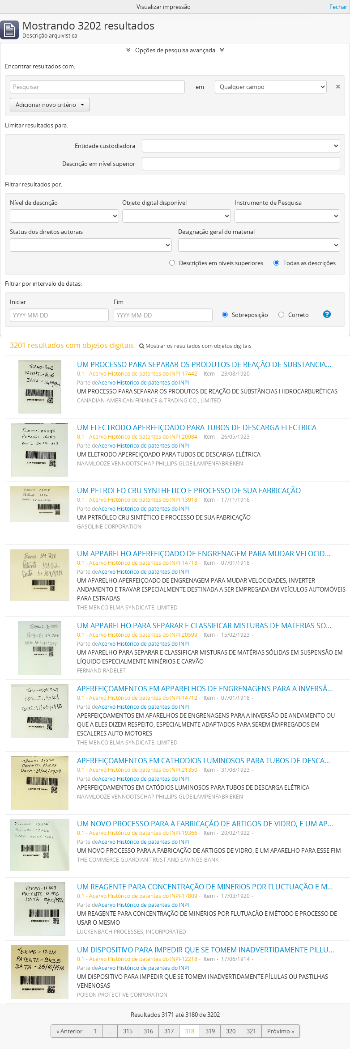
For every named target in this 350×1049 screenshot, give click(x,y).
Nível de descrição (34, 203)
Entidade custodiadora (105, 146)
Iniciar (18, 302)
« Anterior (69, 1031)
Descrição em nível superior (98, 164)
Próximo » (280, 1031)
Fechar (338, 7)
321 (251, 1031)
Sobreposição (245, 315)
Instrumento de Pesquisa (268, 203)
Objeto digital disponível (154, 203)
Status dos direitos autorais (46, 232)
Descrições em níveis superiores (216, 263)
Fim (119, 302)
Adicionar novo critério (50, 105)
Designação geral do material (216, 232)
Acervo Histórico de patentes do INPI (143, 382)
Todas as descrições (304, 263)
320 (230, 1031)
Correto (293, 315)
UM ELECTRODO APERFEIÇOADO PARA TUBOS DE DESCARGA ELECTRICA (196, 427)
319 (210, 1031)
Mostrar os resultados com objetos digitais (195, 346)
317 (169, 1031)
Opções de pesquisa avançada (175, 50)
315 (127, 1031)
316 (148, 1031)
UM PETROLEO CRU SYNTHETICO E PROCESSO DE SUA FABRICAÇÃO (189, 490)
